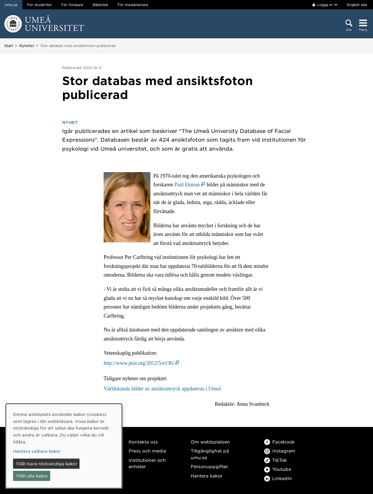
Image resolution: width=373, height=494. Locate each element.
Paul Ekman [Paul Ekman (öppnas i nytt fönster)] (187, 184)
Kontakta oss (143, 441)
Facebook (279, 441)
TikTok (275, 460)
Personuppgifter (209, 466)
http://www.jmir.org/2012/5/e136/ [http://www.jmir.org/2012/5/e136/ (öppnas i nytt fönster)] (139, 363)
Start (8, 45)
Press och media (147, 450)
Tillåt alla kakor (32, 475)
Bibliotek (100, 4)
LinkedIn (278, 478)
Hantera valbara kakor (37, 451)
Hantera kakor (206, 475)
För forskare (72, 4)
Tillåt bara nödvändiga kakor (46, 463)
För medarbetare (133, 4)
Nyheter (26, 45)
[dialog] (64, 446)
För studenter (39, 4)
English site (357, 4)
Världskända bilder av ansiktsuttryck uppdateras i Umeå (162, 389)
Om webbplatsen (210, 441)
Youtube (277, 469)
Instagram (279, 450)
